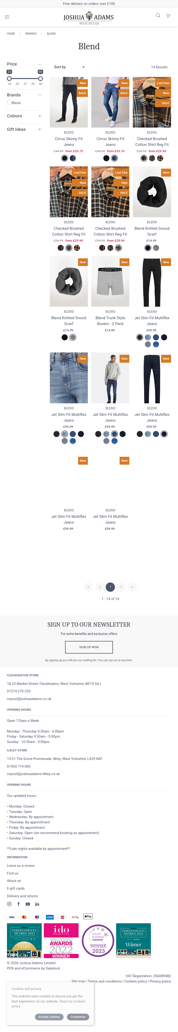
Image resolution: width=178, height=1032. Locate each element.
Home (11, 33)
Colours (14, 115)
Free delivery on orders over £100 (89, 4)
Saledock (53, 987)
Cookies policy (135, 1000)
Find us (12, 892)
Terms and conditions (105, 1000)
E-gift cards (16, 907)
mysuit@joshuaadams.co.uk (29, 718)
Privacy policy (160, 1000)
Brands (30, 33)
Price (12, 64)
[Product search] (158, 15)
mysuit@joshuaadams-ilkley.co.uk (33, 793)
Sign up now (89, 666)
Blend (51, 33)
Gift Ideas (16, 129)
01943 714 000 (18, 785)
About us (14, 900)
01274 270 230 (18, 710)
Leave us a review (21, 884)
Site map (78, 1000)
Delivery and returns (22, 915)
